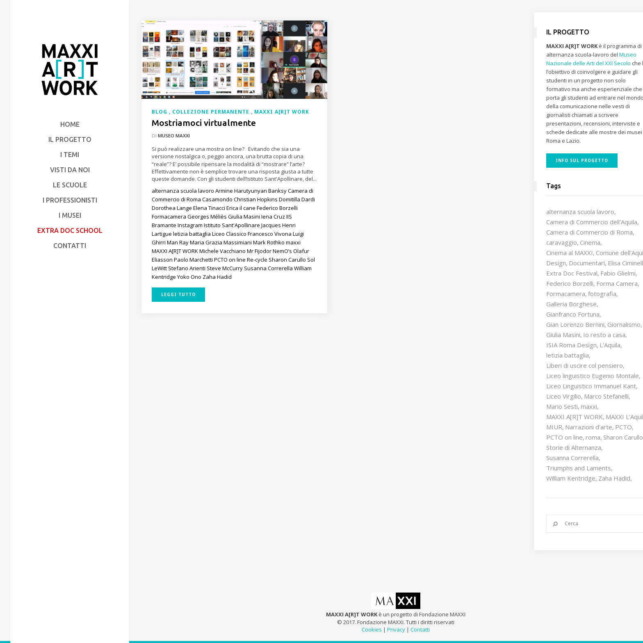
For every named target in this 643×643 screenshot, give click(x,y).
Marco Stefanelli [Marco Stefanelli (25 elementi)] (606, 396)
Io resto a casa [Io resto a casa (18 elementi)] (604, 335)
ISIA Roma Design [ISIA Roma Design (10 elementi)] (571, 345)
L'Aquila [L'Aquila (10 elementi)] (610, 345)
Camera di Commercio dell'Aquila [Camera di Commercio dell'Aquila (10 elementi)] (591, 222)
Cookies (372, 629)
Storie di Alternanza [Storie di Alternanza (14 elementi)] (573, 447)
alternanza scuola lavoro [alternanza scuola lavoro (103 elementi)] (580, 211)
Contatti (420, 629)
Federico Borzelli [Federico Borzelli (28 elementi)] (569, 283)
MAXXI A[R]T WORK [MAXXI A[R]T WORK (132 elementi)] (574, 417)
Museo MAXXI (174, 135)
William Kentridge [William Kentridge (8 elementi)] (570, 478)
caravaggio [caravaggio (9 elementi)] (561, 242)
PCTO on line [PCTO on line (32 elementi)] (564, 437)
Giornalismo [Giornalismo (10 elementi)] (624, 324)
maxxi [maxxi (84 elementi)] (589, 406)
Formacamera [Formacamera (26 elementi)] (565, 294)
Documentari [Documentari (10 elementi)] (587, 263)
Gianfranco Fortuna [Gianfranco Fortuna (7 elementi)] (573, 314)
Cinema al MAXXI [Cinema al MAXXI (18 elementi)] (569, 253)
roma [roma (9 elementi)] (593, 437)
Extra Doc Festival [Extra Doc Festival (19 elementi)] (571, 273)
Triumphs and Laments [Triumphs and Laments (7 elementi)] (578, 468)
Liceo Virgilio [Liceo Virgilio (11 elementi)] (563, 396)
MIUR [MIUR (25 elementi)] (554, 427)
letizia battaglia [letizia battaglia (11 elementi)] (567, 355)
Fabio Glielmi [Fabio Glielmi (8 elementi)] (618, 273)
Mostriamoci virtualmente (204, 123)
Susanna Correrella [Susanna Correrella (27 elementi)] (572, 458)
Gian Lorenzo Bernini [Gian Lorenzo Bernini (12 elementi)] (575, 324)
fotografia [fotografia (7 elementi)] (602, 294)
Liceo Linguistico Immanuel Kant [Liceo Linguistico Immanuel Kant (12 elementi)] (591, 386)
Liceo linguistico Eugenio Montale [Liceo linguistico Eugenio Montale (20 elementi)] (592, 376)
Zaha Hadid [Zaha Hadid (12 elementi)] (614, 478)
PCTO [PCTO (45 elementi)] (623, 427)
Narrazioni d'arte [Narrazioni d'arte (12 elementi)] (588, 427)
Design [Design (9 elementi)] (556, 263)
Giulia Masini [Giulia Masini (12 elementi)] (563, 335)
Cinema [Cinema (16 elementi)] (590, 242)
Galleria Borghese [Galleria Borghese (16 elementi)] (571, 304)
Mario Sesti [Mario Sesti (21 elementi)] (562, 406)
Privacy (396, 629)
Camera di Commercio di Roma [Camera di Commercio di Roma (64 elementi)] (589, 232)
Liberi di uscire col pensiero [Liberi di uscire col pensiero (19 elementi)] (584, 365)
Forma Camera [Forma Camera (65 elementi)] (617, 283)
